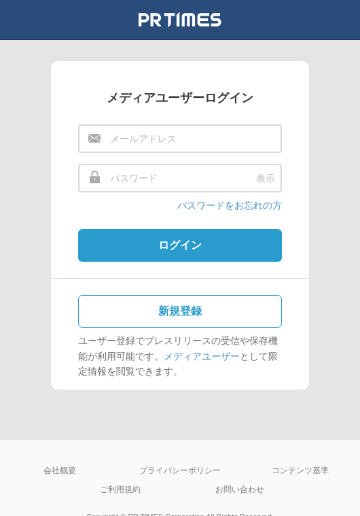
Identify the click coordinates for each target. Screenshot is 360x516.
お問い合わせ (239, 489)
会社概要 (59, 470)
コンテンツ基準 (300, 470)
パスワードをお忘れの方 (229, 205)
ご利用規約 (120, 489)
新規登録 (180, 311)
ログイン (180, 245)
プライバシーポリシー (180, 470)
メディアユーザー (202, 356)
